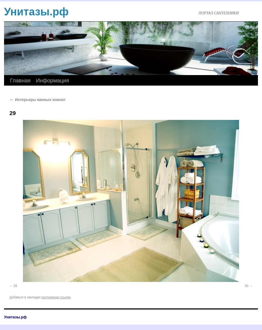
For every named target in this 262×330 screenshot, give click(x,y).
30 (246, 286)
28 (15, 286)
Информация (52, 80)
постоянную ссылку (56, 297)
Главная (20, 80)
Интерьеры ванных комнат (37, 99)
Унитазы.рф (36, 12)
